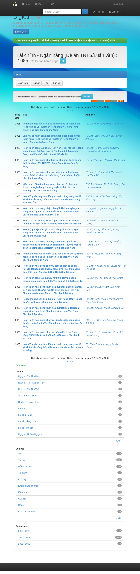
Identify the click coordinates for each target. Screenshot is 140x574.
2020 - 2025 (24, 531)
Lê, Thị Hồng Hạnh (27, 421)
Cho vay (22, 479)
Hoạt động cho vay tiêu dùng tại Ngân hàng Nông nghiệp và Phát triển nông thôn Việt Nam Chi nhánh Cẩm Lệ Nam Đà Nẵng (53, 347)
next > (70, 110)
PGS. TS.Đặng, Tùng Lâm (98, 320)
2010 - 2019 (24, 537)
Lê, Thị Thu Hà (25, 428)
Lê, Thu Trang (25, 415)
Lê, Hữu (22, 408)
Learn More (21, 31)
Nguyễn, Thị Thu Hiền (29, 376)
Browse (40, 4)
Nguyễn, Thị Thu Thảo (29, 389)
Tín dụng (22, 473)
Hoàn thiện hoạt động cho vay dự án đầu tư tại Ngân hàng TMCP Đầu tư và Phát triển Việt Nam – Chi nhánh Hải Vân (51, 335)
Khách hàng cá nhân (28, 486)
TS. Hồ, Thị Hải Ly (94, 160)
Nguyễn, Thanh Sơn (115, 160)
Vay (20, 453)
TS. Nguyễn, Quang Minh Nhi (99, 172)
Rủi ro (21, 505)
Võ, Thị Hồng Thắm (28, 395)
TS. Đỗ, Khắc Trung (95, 123)
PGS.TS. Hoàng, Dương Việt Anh (101, 148)
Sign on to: (116, 11)
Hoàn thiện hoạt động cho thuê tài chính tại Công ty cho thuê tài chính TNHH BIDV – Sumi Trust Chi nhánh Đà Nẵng (52, 163)
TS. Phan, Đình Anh (95, 344)
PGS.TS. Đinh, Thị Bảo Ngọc (99, 299)
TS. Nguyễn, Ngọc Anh (96, 208)
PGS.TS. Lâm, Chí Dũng (97, 136)
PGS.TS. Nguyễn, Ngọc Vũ (98, 266)
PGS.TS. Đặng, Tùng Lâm (98, 241)
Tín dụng (22, 460)
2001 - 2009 (24, 544)
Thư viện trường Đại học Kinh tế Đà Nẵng (37, 40)
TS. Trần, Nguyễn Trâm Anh (99, 253)
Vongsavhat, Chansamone (98, 151)
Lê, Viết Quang (116, 278)
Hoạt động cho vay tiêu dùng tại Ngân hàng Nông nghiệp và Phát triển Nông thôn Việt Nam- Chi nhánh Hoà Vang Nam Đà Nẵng (52, 199)
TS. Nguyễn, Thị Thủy (96, 278)
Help (52, 4)
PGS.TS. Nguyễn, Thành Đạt (99, 308)
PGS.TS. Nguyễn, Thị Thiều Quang (102, 184)
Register (98, 11)
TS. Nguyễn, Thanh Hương (98, 332)
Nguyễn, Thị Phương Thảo (31, 382)
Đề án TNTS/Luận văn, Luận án (78, 40)
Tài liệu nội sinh (106, 40)
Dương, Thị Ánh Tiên (28, 402)
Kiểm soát (23, 492)
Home (26, 4)
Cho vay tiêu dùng (27, 511)
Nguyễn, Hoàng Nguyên (30, 434)
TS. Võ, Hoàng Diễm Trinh (98, 229)
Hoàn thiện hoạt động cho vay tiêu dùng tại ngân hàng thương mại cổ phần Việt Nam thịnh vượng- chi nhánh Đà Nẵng (52, 323)
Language (118, 4)
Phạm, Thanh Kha (115, 123)
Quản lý (22, 498)
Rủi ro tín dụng (25, 466)
